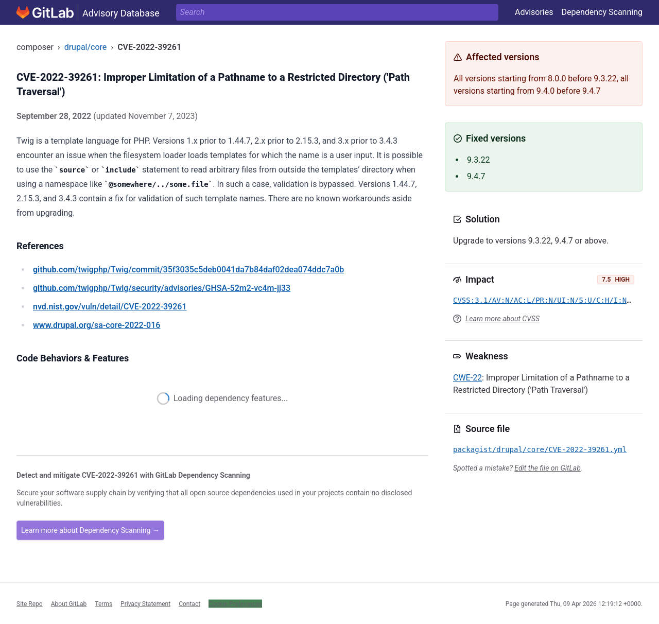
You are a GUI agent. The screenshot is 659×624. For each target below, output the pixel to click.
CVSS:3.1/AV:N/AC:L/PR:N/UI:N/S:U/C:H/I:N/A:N (548, 300)
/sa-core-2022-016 (96, 325)
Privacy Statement (145, 603)
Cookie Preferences (235, 603)
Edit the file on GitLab (547, 468)
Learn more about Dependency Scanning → (90, 530)
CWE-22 (467, 378)
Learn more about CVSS (502, 319)
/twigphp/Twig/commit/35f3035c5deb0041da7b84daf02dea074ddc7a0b (188, 269)
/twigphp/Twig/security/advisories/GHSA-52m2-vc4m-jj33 (161, 288)
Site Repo (29, 603)
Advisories (534, 12)
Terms (103, 603)
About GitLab (69, 603)
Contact (189, 603)
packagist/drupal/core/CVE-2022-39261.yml (540, 449)
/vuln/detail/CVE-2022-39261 (109, 306)
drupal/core (85, 47)
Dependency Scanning (602, 12)
